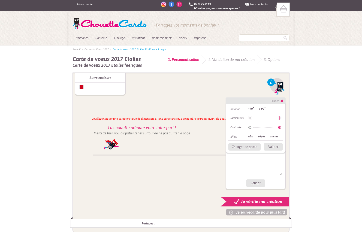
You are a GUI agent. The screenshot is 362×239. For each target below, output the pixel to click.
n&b (250, 136)
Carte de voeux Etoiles (81, 87)
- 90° (251, 108)
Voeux (183, 38)
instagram (163, 4)
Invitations (138, 38)
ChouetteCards (109, 24)
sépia (261, 136)
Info (276, 86)
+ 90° (262, 108)
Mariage (119, 38)
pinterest (179, 4)
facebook (171, 4)
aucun (274, 136)
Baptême (101, 38)
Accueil (76, 49)
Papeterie (200, 38)
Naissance (81, 38)
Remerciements (162, 38)
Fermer (275, 101)
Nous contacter (259, 4)
